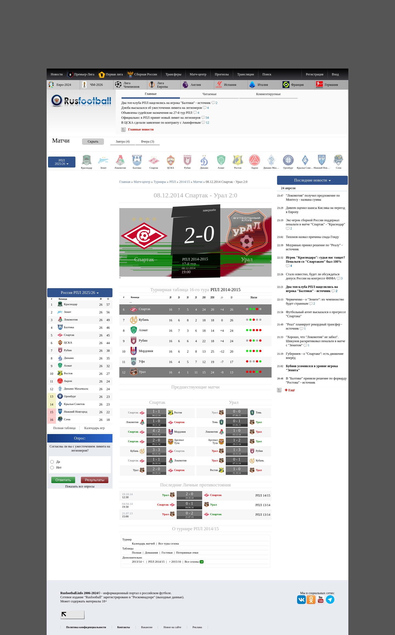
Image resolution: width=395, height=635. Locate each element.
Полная (136, 552)
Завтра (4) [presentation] (122, 141)
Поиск (267, 74)
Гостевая (167, 552)
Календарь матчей (143, 543)
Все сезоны (194, 561)
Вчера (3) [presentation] (147, 141)
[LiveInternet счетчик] (72, 618)
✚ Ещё (289, 390)
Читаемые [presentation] (209, 94)
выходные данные (169, 597)
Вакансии (147, 627)
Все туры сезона (168, 543)
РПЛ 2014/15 (206, 528)
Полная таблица (64, 428)
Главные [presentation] (151, 94)
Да (57, 462)
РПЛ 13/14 (262, 505)
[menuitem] (144, 74)
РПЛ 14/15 (262, 495)
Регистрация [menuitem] (314, 74)
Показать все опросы (80, 486)
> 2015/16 (174, 561)
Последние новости (312, 180)
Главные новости (141, 129)
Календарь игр (94, 428)
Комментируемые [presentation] (268, 94)
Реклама (197, 627)
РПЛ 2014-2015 (195, 259)
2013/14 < (138, 561)
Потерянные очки (187, 552)
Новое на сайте (172, 627)
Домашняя (151, 552)
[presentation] (87, 140)
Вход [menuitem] (335, 74)
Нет (58, 467)
